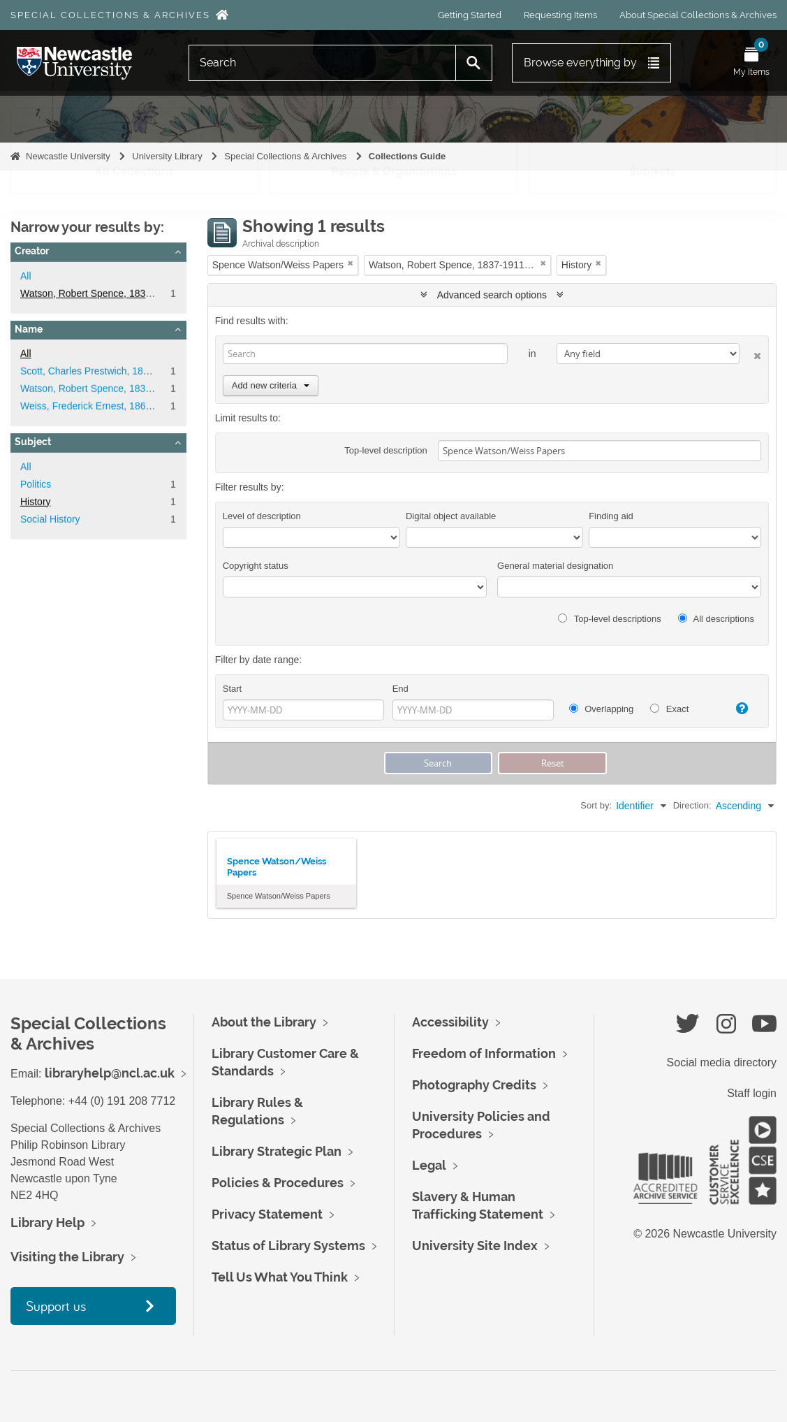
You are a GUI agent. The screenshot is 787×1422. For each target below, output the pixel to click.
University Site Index (475, 1245)
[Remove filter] (350, 263)
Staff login (752, 1093)
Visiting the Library (67, 1256)
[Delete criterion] (750, 353)
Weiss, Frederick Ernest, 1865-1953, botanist (118, 406)
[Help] (737, 708)
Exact (669, 709)
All (25, 276)
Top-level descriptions (609, 619)
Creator (32, 250)
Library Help (47, 1222)
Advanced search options (492, 294)
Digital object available (451, 516)
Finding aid (611, 516)
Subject (33, 441)
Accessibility (450, 1022)
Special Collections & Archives (110, 15)
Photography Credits (474, 1085)
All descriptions (716, 619)
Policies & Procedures (278, 1182)
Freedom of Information (484, 1053)
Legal (429, 1165)
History (35, 501)
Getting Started (469, 15)
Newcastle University (68, 156)
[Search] (322, 63)
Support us (56, 1305)
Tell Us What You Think (280, 1277)
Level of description (262, 516)
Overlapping (601, 709)
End (400, 688)
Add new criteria (270, 385)
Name (29, 329)
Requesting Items (560, 15)
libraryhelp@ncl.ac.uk (110, 1073)
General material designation (555, 565)
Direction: (692, 805)
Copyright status (255, 565)
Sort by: (596, 805)
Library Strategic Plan (276, 1151)
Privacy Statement (267, 1214)
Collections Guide (407, 156)
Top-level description (385, 450)
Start (232, 688)
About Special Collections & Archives (698, 15)
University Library (167, 156)
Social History (50, 519)
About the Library (264, 1022)
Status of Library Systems (288, 1245)
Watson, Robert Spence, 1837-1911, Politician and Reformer (151, 293)
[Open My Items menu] (751, 63)
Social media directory (722, 1062)
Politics (35, 484)
